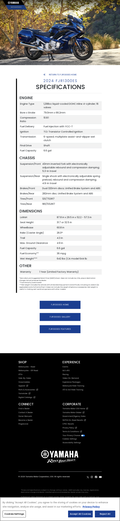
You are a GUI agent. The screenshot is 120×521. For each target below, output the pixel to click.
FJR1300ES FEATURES (60, 329)
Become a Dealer (25, 420)
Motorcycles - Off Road (28, 370)
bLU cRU (66, 370)
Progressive (23, 424)
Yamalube (24, 393)
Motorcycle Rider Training (73, 386)
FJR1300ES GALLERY (60, 317)
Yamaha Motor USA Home (75, 408)
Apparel (23, 386)
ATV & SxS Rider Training (73, 390)
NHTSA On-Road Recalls (74, 420)
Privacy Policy (70, 428)
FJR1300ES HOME (60, 304)
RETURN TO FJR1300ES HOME (60, 74)
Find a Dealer (24, 408)
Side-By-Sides (24, 378)
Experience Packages (71, 382)
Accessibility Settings (72, 442)
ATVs (20, 374)
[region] (60, 509)
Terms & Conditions (72, 431)
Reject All (105, 513)
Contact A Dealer (25, 412)
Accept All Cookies (80, 513)
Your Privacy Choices (74, 435)
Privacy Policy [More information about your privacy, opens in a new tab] (91, 506)
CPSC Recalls (68, 424)
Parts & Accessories (28, 390)
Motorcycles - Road (26, 367)
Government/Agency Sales (74, 416)
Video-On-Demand (71, 378)
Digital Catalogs (26, 397)
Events (65, 367)
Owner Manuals (25, 416)
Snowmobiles (24, 382)
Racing (66, 374)
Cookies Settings (70, 439)
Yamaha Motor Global (74, 412)
